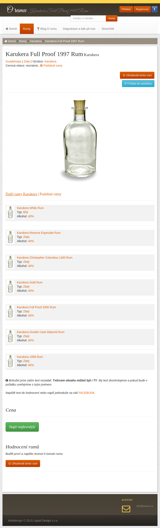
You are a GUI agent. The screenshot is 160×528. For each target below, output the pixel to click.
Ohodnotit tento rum (137, 75)
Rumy (27, 28)
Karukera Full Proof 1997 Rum (64, 41)
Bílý (25, 212)
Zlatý (27, 61)
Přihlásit (126, 9)
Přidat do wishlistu (138, 83)
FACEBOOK (86, 392)
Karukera (36, 41)
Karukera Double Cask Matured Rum (40, 332)
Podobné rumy (51, 65)
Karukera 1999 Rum (30, 356)
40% (31, 216)
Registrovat (142, 9)
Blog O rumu (47, 28)
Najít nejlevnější (22, 427)
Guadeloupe (13, 61)
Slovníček (107, 28)
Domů (11, 28)
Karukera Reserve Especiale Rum (39, 232)
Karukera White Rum (30, 208)
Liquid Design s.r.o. (45, 520)
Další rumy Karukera (21, 194)
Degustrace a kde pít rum (79, 28)
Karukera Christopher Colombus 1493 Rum (44, 257)
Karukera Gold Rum (30, 282)
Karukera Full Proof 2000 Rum (36, 307)
